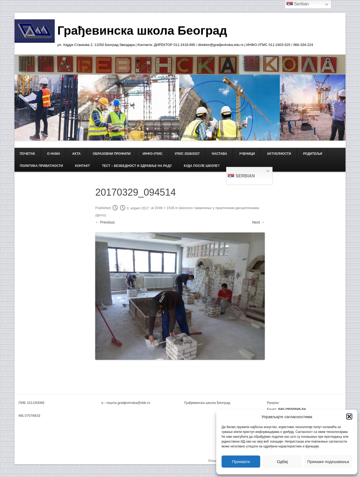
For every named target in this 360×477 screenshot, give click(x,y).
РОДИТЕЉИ (312, 154)
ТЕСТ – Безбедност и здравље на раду (137, 166)
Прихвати (241, 461)
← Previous (105, 222)
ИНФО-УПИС (153, 154)
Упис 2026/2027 (187, 154)
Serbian (241, 176)
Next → (258, 222)
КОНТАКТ (82, 166)
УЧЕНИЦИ (247, 154)
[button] (349, 416)
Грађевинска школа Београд (142, 30)
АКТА (76, 154)
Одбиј (282, 461)
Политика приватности (41, 166)
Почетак (27, 154)
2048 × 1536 (164, 208)
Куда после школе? (201, 166)
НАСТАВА (219, 154)
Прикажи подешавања (328, 461)
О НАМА (53, 154)
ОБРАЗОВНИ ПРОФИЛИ (112, 154)
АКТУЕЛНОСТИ (279, 154)
